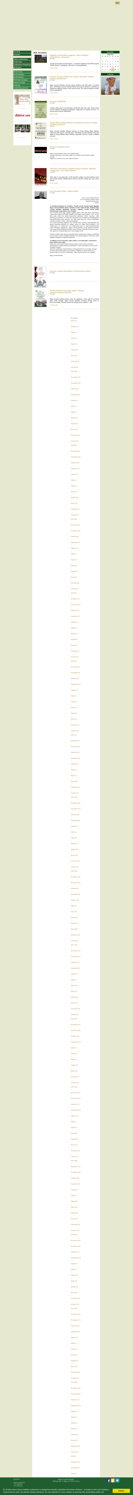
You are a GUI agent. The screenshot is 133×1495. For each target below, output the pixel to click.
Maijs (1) (73, 775)
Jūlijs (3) (73, 406)
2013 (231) (74, 1234)
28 (110, 69)
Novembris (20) (75, 1394)
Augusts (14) (75, 900)
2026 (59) (74, 321)
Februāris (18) (75, 1224)
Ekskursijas (18, 62)
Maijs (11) (74, 565)
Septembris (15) (76, 1405)
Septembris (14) (76, 1258)
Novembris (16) (75, 383)
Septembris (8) (75, 894)
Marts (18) (74, 855)
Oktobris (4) (75, 678)
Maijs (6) (73, 1059)
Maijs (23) (74, 1281)
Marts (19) (74, 1440)
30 (115, 69)
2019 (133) (74, 797)
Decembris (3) (75, 599)
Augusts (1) (74, 548)
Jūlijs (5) (73, 770)
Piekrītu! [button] (121, 1491)
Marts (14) (74, 1003)
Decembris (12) (75, 1166)
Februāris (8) (75, 361)
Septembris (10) (76, 1110)
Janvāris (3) (74, 589)
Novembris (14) (75, 457)
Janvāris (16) (75, 1304)
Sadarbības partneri (21, 88)
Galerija (110, 74)
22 (112, 66)
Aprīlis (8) (74, 639)
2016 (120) (74, 1019)
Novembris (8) (75, 672)
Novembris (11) (75, 531)
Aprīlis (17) (74, 923)
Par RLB (17, 52)
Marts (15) (74, 645)
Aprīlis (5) (74, 713)
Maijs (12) (74, 491)
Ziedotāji (17, 85)
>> (118, 54)
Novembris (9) (75, 746)
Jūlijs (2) (73, 832)
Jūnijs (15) (74, 985)
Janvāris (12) (75, 1378)
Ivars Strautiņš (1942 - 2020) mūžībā (64, 191)
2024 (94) (74, 445)
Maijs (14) (74, 843)
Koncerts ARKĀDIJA (58, 101)
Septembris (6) (75, 820)
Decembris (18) (75, 1314)
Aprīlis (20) (74, 849)
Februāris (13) (75, 435)
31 (118, 69)
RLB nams (17, 67)
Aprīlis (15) (74, 1065)
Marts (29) (74, 1292)
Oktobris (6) (75, 536)
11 (102, 64)
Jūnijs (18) (74, 1201)
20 (107, 66)
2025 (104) (74, 371)
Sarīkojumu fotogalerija (22, 64)
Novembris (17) (75, 956)
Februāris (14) (75, 861)
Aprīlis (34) (74, 1434)
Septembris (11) (76, 684)
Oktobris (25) (75, 1400)
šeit (102, 1492)
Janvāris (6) (74, 367)
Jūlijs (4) (73, 1417)
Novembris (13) (75, 604)
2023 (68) (74, 519)
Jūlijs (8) (73, 906)
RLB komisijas (19, 74)
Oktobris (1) (75, 326)
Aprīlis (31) (74, 1287)
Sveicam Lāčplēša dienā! (60, 147)
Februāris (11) (75, 787)
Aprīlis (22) (74, 1213)
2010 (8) (73, 1456)
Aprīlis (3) (74, 571)
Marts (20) (74, 781)
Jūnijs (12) (74, 1423)
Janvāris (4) (74, 867)
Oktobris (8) (75, 389)
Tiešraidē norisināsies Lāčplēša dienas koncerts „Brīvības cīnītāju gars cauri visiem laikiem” (73, 169)
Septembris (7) (75, 616)
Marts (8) (74, 355)
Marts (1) (74, 719)
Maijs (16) (74, 633)
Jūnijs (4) (74, 560)
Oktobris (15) (75, 1036)
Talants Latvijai (19, 82)
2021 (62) (74, 661)
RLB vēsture (18, 72)
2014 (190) (74, 1161)
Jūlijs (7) (73, 1048)
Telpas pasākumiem (21, 59)
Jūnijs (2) (74, 338)
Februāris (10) (75, 1009)
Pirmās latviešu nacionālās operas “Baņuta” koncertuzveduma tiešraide (67, 291)
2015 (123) (74, 1087)
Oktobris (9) (75, 888)
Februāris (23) (75, 1298)
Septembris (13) (76, 1042)
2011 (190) (74, 1382)
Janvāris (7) (74, 1156)
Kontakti (17, 54)
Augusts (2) (74, 400)
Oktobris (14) (75, 1326)
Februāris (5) (75, 725)
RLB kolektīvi (19, 77)
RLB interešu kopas (21, 80)
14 (110, 64)
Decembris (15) (75, 803)
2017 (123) (74, 945)
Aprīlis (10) (74, 497)
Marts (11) (74, 429)
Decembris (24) (75, 1240)
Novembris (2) (75, 1468)
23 (115, 66)
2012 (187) (74, 1308)
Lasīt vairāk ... (54, 68)
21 (110, 66)
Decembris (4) (75, 1462)
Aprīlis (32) (74, 1360)
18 (102, 66)
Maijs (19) (74, 344)
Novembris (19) (75, 1172)
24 (118, 66)
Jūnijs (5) (74, 628)
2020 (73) (74, 735)
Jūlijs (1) (73, 332)
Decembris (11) (75, 377)
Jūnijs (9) (74, 911)
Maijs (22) (74, 1207)
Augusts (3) (74, 690)
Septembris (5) (75, 468)
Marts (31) (74, 1219)
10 (118, 61)
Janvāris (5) (74, 515)
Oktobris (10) (75, 462)
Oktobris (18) (75, 1178)
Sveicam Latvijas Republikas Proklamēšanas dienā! (70, 271)
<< (102, 54)
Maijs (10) (74, 418)
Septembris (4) (75, 394)
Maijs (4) (73, 707)
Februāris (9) (75, 651)
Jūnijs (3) (74, 701)
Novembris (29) (75, 1246)
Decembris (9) (75, 451)
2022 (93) (74, 593)
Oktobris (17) (75, 1252)
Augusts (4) (74, 764)
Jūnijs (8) (74, 838)
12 (105, 64)
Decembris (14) (75, 877)
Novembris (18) (75, 1030)
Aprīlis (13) (74, 423)
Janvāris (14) (75, 1230)
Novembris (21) (75, 809)
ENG (117, 3)
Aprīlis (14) (74, 350)
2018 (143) (74, 871)
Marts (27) (74, 1366)
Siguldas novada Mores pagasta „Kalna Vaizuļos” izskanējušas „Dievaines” (69, 56)
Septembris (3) (75, 542)
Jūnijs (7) (74, 412)
